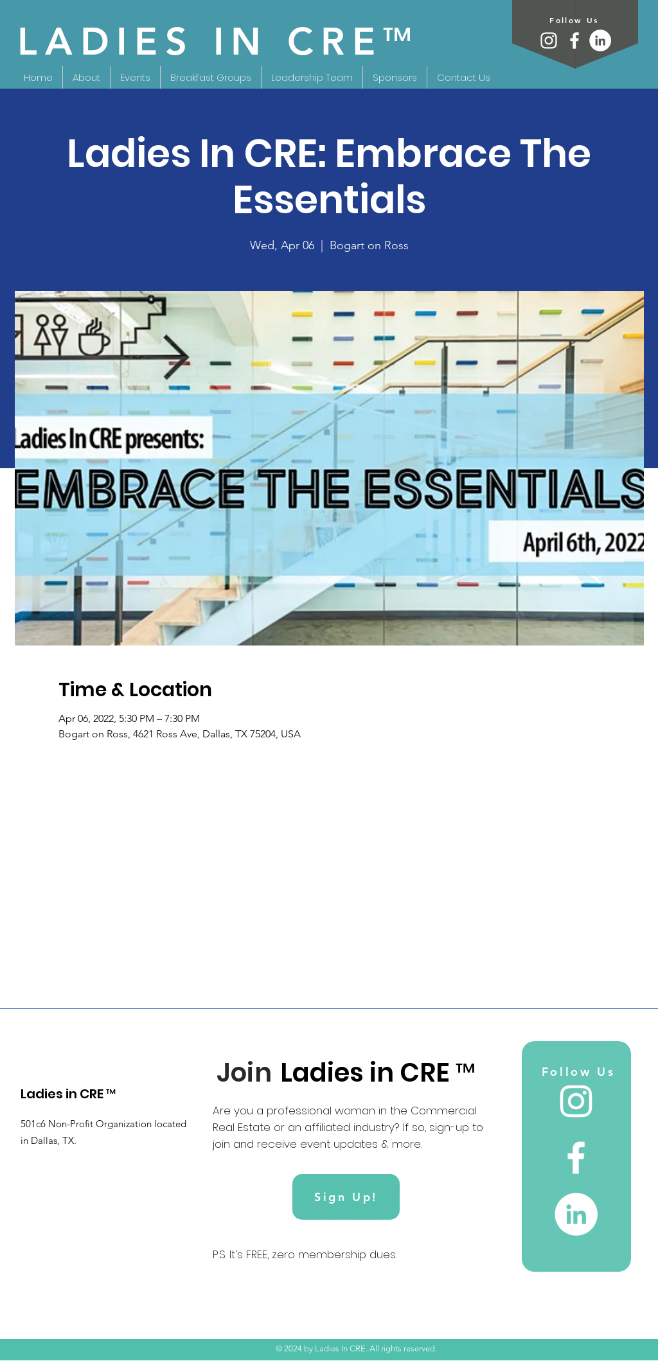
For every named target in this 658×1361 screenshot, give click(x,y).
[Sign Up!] (346, 1197)
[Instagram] (549, 40)
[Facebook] (574, 40)
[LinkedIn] (600, 40)
